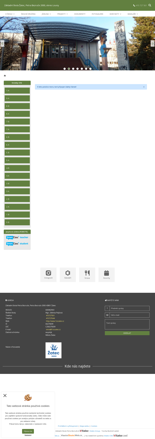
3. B (7, 183)
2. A (7, 207)
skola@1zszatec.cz (53, 329)
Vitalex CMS (108, 436)
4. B (7, 168)
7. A (7, 129)
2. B (7, 199)
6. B (7, 137)
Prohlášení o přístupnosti (68, 426)
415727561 (50, 315)
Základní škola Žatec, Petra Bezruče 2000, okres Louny (31, 5)
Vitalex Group (94, 431)
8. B (7, 106)
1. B (7, 214)
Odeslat (127, 333)
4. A (7, 176)
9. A (7, 98)
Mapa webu (84, 426)
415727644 (50, 318)
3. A (7, 191)
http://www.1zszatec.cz (55, 321)
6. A (7, 145)
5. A (7, 160)
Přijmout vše (28, 431)
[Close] (144, 86)
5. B (7, 152)
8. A (7, 114)
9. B (7, 222)
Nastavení (28, 435)
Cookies (94, 426)
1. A (7, 90)
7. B (7, 121)
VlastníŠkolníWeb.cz (64, 436)
